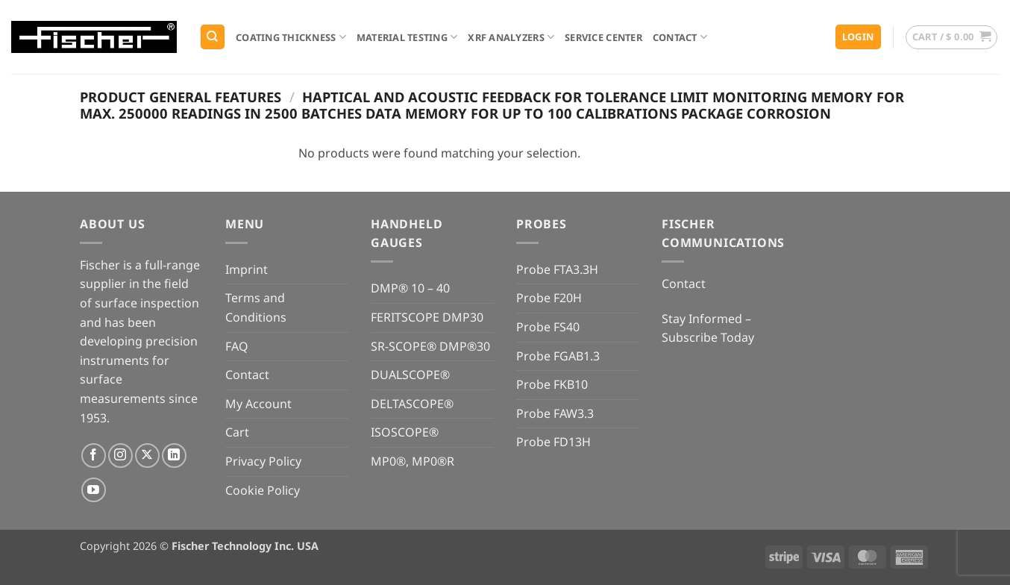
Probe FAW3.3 (555, 413)
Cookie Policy (262, 490)
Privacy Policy (263, 461)
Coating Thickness (291, 37)
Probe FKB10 (552, 384)
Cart (237, 432)
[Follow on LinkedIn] (174, 455)
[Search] (213, 37)
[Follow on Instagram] (120, 455)
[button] (858, 37)
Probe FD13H (553, 442)
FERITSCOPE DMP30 (427, 317)
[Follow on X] (147, 455)
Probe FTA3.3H (557, 269)
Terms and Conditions (255, 307)
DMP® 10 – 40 (410, 288)
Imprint (246, 269)
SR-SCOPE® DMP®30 (430, 346)
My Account (258, 403)
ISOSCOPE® (405, 432)
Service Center (603, 37)
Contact (680, 37)
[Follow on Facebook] (93, 455)
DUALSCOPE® (410, 374)
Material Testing (407, 37)
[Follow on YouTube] (93, 490)
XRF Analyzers (511, 37)
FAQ (236, 346)
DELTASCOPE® (412, 403)
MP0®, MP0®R (412, 461)
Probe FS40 (548, 327)
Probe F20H (549, 298)
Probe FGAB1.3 (558, 356)
